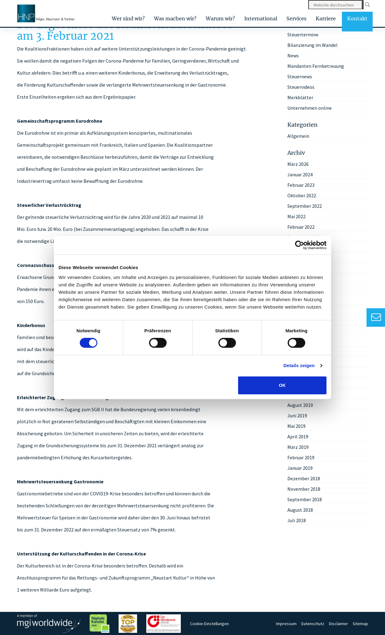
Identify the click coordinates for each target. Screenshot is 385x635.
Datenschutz (312, 623)
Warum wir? (220, 18)
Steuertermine (302, 34)
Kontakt (357, 18)
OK (282, 385)
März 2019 (298, 447)
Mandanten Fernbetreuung (315, 66)
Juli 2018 (296, 520)
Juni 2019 (297, 415)
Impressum (286, 623)
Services (296, 18)
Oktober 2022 (301, 195)
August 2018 (300, 510)
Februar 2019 (300, 457)
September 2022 (304, 206)
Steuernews (299, 76)
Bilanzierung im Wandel (312, 45)
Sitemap (360, 623)
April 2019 (297, 436)
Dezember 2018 (303, 478)
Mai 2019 (296, 426)
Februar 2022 (300, 227)
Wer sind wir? (128, 18)
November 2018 (303, 489)
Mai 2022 (296, 216)
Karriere (326, 18)
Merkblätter (300, 97)
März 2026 (298, 164)
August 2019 (300, 405)
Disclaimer (338, 623)
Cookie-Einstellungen (209, 623)
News (293, 55)
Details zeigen (298, 365)
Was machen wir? (175, 18)
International (260, 18)
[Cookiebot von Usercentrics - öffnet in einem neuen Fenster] (299, 245)
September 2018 (304, 499)
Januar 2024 (300, 174)
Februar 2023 (300, 185)
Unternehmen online (309, 108)
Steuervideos (300, 87)
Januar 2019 (300, 468)
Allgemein (298, 136)
